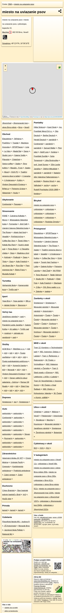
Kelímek (7, 257)
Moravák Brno (24, 526)
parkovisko (6, 413)
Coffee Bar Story (9, 241)
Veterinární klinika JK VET (12, 458)
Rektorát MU (7, 534)
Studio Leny (7, 155)
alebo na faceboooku (11, 611)
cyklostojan (38, 209)
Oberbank (58, 283)
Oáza (12, 253)
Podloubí (16, 257)
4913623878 (45, 519)
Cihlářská (37, 412)
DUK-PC (14, 172)
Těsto (4, 262)
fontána (54, 152)
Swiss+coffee (7, 164)
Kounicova (38, 424)
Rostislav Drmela (52, 222)
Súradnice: (6, 43)
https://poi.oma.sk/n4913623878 (53, 117)
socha (46, 185)
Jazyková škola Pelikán (13, 530)
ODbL (51, 582)
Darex (26, 151)
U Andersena (9, 180)
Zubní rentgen (10, 475)
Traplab (15, 143)
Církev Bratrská (8, 490)
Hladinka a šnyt (23, 253)
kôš (28, 349)
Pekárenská (46, 416)
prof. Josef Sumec (41, 165)
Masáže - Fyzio (16, 168)
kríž (24, 495)
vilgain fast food (19, 232)
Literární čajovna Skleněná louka (15, 228)
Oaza (11, 262)
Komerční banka (19, 366)
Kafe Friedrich (21, 262)
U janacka (26, 176)
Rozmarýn (8, 438)
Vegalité (5, 237)
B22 (35, 448)
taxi (15, 402)
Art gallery (14, 329)
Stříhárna (17, 139)
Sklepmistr (6, 193)
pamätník (52, 140)
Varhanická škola (9, 285)
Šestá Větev (23, 241)
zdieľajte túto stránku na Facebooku (41, 564)
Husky (15, 193)
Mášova (55, 412)
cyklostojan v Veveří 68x (47, 464)
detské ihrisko (9, 305)
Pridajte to (45, 600)
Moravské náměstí (41, 307)
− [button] (5, 69)
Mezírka (6, 32)
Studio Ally (40, 279)
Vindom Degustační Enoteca (13, 184)
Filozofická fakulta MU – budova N (16, 522)
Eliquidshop (7, 139)
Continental (6, 204)
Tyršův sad (13, 290)
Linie (27, 147)
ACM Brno (6, 349)
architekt (37, 181)
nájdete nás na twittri (11, 607)
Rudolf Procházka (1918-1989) (46, 190)
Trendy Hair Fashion (49, 262)
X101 (42, 448)
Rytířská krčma (17, 237)
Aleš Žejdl (46, 271)
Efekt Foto (25, 386)
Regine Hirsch (48, 181)
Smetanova (6, 402)
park (22, 317)
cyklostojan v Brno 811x (43, 480)
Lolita (36, 266)
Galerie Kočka (46, 266)
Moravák (11, 370)
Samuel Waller (49, 148)
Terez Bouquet (41, 275)
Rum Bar (19, 266)
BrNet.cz (5, 189)
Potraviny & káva (18, 189)
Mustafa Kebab (8, 274)
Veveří (26, 127)
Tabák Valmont (56, 275)
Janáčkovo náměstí (10, 317)
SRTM (55, 598)
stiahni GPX (38, 522)
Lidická (46, 412)
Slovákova (40, 420)
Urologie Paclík (17, 462)
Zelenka (39, 291)
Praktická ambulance (22, 471)
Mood (6, 172)
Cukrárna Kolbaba (17, 216)
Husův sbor (6, 499)
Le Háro (7, 151)
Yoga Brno (6, 301)
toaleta (47, 291)
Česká (47, 315)
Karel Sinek (52, 127)
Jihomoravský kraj (20, 123)
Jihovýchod (6, 123)
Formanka (13, 224)
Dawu (25, 257)
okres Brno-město (9, 127)
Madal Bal (17, 151)
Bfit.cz (28, 301)
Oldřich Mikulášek (50, 169)
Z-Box (38, 287)
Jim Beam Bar (7, 266)
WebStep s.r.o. (19, 349)
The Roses (6, 232)
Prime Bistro (13, 249)
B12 (47, 448)
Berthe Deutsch (49, 135)
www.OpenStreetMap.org (42, 581)
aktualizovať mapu (46, 517)
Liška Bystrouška (51, 160)
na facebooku (40, 563)
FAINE (4, 216)
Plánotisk (6, 160)
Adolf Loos (44, 152)
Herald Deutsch (40, 140)
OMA (10, 4)
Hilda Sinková (39, 127)
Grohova (52, 324)
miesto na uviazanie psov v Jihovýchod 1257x (47, 497)
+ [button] (5, 66)
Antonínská (47, 311)
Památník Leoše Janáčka (12, 325)
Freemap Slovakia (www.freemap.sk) (39, 587)
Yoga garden (18, 301)
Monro (4, 220)
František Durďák (41, 156)
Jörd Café (23, 224)
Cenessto (6, 467)
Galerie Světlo (20, 155)
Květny (20, 180)
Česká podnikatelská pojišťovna (15, 361)
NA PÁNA (57, 271)
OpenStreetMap (24, 117)
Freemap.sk (36, 117)
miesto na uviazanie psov (24, 4)
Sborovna (22, 305)
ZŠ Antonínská (10, 526)
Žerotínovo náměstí (43, 433)
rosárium (7, 333)
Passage (17, 204)
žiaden (18, 164)
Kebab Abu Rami (9, 245)
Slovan (27, 434)
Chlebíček (16, 160)
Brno (20, 127)
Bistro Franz (20, 270)
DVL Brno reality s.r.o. (52, 287)
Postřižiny (6, 143)
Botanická (58, 433)
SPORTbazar (17, 147)
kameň (5, 510)
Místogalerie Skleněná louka (45, 237)
